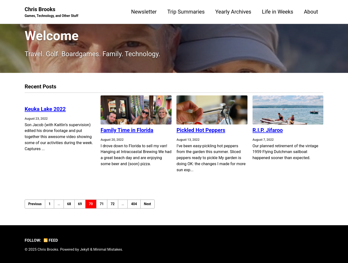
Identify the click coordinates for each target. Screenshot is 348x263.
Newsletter (144, 12)
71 (102, 204)
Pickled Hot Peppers (200, 130)
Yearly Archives (233, 12)
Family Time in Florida (127, 130)
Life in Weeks (277, 12)
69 (80, 204)
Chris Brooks (51, 12)
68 (69, 204)
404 (134, 204)
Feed (51, 240)
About (311, 12)
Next (147, 204)
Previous (35, 204)
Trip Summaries (186, 12)
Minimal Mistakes (107, 249)
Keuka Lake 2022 (45, 109)
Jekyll (84, 249)
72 (113, 204)
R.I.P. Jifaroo (268, 130)
